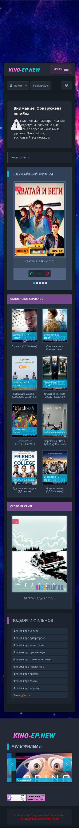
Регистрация (41, 85)
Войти (18, 85)
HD (18, 189)
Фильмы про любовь (26, 674)
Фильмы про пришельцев (29, 652)
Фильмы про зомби (25, 681)
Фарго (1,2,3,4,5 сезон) (39, 598)
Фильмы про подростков (28, 667)
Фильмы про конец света (28, 645)
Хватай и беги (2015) (39, 261)
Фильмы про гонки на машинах (33, 659)
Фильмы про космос (25, 631)
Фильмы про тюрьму (26, 688)
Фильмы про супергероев (29, 638)
